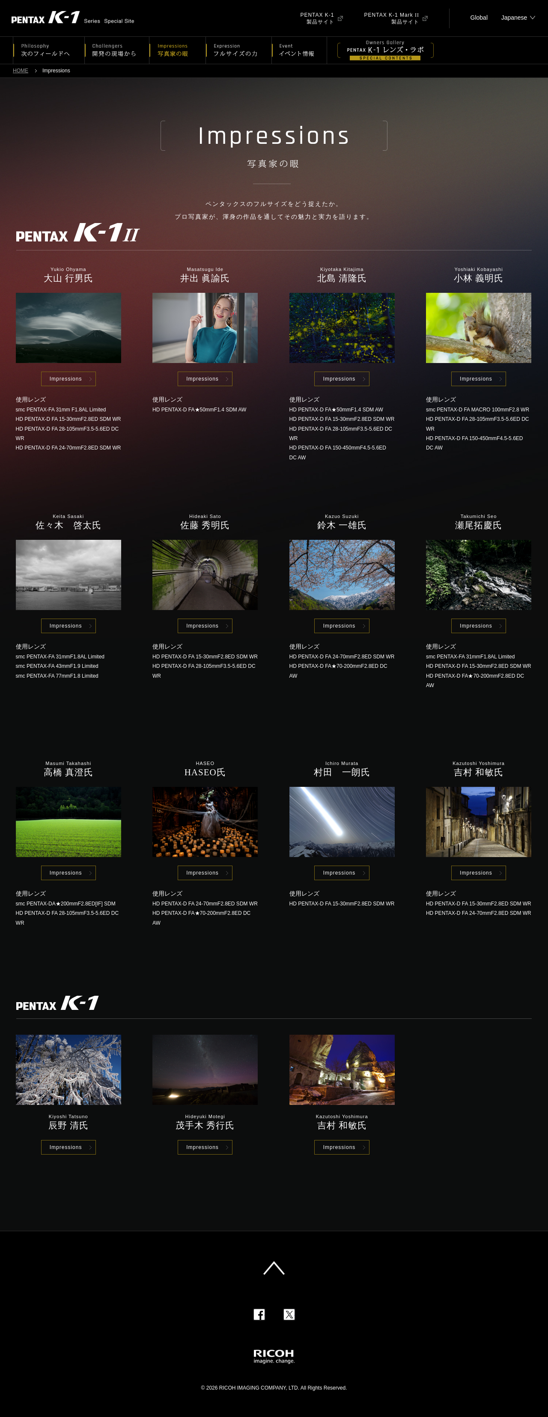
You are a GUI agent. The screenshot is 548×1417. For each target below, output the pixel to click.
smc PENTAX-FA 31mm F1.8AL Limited (61, 410)
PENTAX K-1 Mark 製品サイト (391, 18)
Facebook (259, 1314)
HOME (20, 71)
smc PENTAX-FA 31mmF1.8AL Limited (60, 657)
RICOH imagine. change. (274, 1357)
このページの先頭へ (274, 1268)
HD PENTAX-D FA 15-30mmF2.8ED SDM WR (68, 419)
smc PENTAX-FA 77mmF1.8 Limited (57, 676)
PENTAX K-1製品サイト (317, 18)
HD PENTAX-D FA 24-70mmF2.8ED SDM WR (68, 448)
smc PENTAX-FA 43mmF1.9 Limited (57, 666)
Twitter (289, 1314)
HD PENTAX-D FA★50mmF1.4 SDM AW (199, 410)
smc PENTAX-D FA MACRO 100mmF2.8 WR (477, 410)
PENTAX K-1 (80, 18)
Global (479, 17)
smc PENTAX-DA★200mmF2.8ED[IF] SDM (66, 904)
